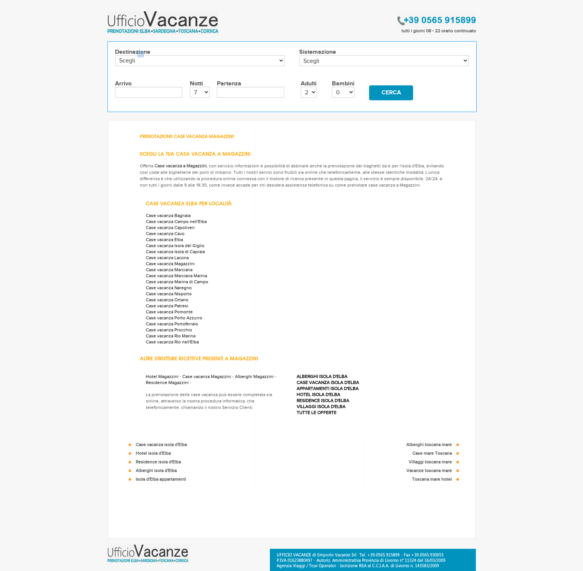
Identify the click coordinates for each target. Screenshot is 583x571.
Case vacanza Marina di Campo (177, 281)
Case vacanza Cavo (165, 233)
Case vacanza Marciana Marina (176, 275)
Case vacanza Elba (164, 239)
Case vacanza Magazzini (170, 263)
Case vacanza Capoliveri (170, 227)
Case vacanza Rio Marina (170, 336)
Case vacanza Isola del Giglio (175, 245)
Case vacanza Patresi (167, 305)
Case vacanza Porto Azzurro (174, 317)
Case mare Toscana (432, 453)
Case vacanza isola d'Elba (161, 444)
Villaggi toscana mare (430, 462)
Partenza (229, 84)
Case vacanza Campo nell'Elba (176, 221)
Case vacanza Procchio (169, 330)
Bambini (343, 84)
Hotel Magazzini (162, 376)
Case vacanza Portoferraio (172, 324)
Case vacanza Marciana (169, 269)
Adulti (308, 84)
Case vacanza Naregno (169, 287)
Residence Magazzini (167, 382)
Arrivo (123, 84)
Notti (196, 84)
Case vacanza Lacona (167, 257)
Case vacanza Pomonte (169, 311)
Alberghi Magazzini (254, 376)
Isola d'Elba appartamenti (161, 479)
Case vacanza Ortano (167, 299)
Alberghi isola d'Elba (156, 470)
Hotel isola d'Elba (153, 453)
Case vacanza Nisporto (169, 293)
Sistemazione (317, 52)
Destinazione (132, 52)
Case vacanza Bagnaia (168, 215)
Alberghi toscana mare (429, 444)
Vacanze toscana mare (429, 470)
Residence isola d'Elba (158, 462)
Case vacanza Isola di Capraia (175, 251)
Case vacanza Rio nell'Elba (172, 342)
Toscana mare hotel (432, 479)
